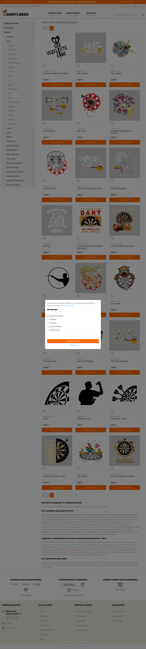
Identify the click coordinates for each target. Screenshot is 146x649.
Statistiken (53, 319)
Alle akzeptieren (73, 341)
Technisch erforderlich (56, 316)
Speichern (73, 345)
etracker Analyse (55, 330)
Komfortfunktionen (56, 326)
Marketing (53, 323)
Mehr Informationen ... (68, 306)
